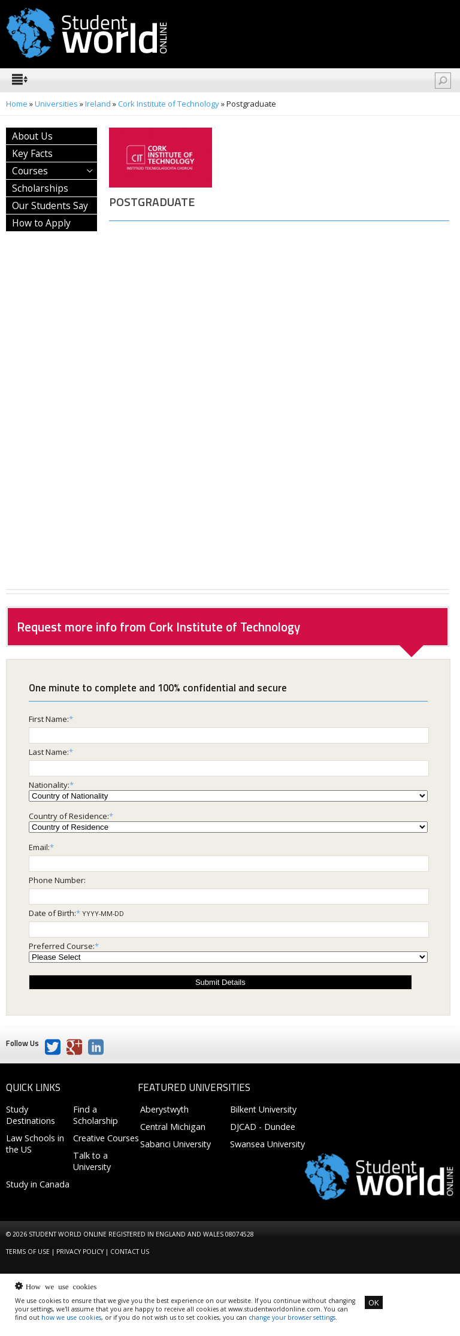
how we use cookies (71, 1317)
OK (373, 1302)
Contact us (129, 1251)
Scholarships (40, 188)
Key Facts (32, 153)
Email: (39, 847)
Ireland (98, 103)
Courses (30, 170)
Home (17, 103)
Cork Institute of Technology (168, 103)
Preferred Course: (62, 946)
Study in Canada (37, 1184)
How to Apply (41, 222)
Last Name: (49, 751)
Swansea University (267, 1144)
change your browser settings (292, 1317)
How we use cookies (61, 1286)
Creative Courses (106, 1138)
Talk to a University (92, 1161)
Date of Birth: (52, 913)
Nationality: (49, 784)
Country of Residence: (69, 816)
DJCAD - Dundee (262, 1126)
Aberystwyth (164, 1109)
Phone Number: (57, 880)
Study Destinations (30, 1115)
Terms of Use (28, 1251)
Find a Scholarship (95, 1115)
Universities (56, 103)
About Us (32, 136)
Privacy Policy (80, 1251)
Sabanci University (175, 1144)
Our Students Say (50, 205)
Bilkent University (263, 1109)
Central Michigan (172, 1126)
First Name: (49, 719)
